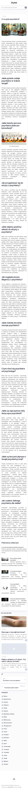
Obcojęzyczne (7, 725)
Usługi (5, 758)
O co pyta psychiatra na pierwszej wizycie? (12, 547)
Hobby (5, 708)
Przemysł (6, 734)
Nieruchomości (8, 722)
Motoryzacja (7, 719)
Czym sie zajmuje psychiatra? (17, 598)
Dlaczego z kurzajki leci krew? (13, 632)
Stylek (14, 2)
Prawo (5, 731)
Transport (6, 749)
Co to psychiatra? (14, 584)
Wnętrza (6, 761)
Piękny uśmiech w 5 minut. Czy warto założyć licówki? (13, 660)
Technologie (7, 746)
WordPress (11, 787)
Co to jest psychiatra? (15, 571)
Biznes (5, 696)
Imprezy (6, 711)
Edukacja (6, 705)
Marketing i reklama (9, 714)
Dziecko (6, 702)
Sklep (5, 740)
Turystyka (6, 752)
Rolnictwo (6, 737)
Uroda (5, 755)
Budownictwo (7, 699)
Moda (5, 716)
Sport (5, 743)
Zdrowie (4, 16)
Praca (5, 728)
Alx (20, 787)
